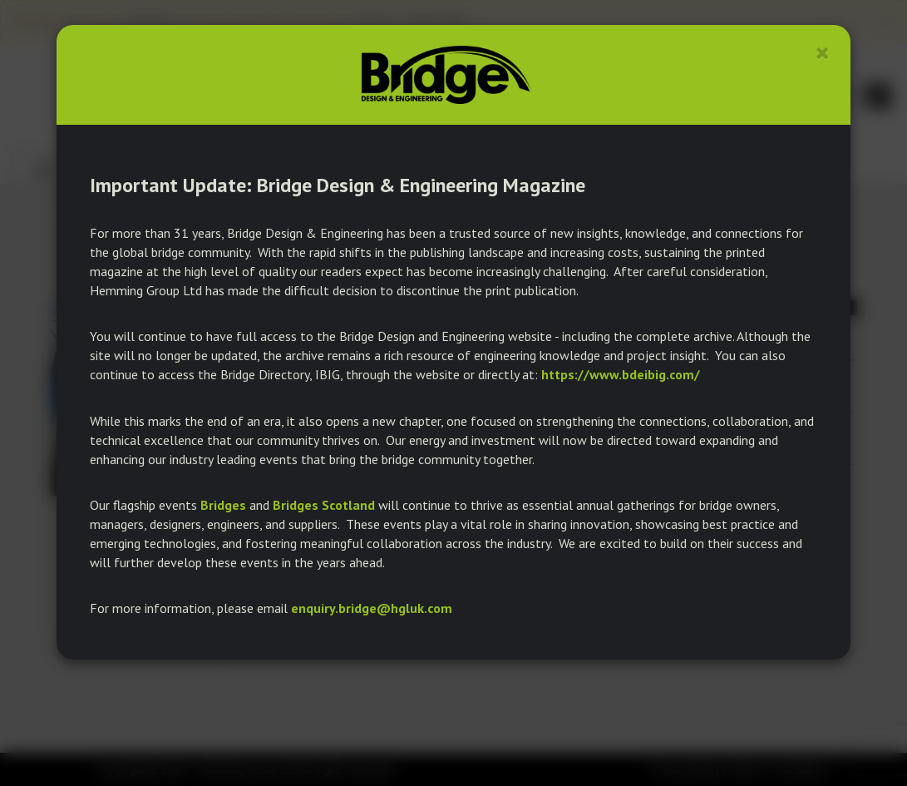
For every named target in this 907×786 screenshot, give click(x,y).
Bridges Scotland (324, 505)
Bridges (223, 505)
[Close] (823, 53)
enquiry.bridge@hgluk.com (371, 608)
